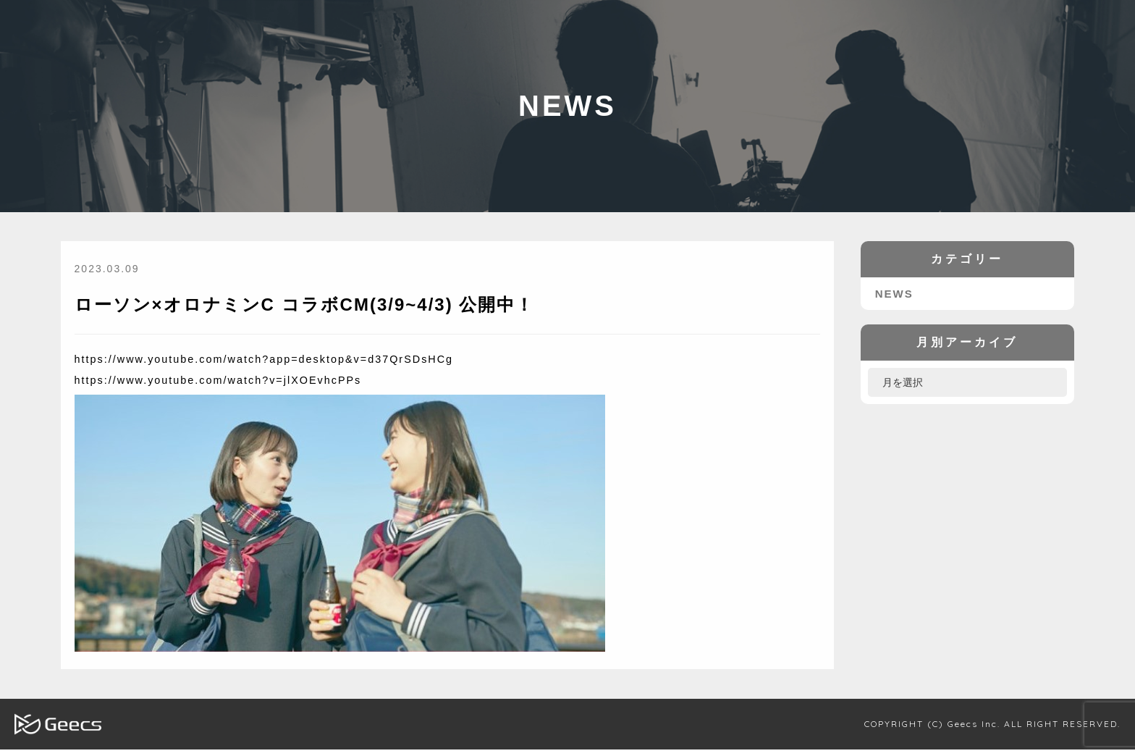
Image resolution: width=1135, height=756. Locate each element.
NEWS (892, 301)
